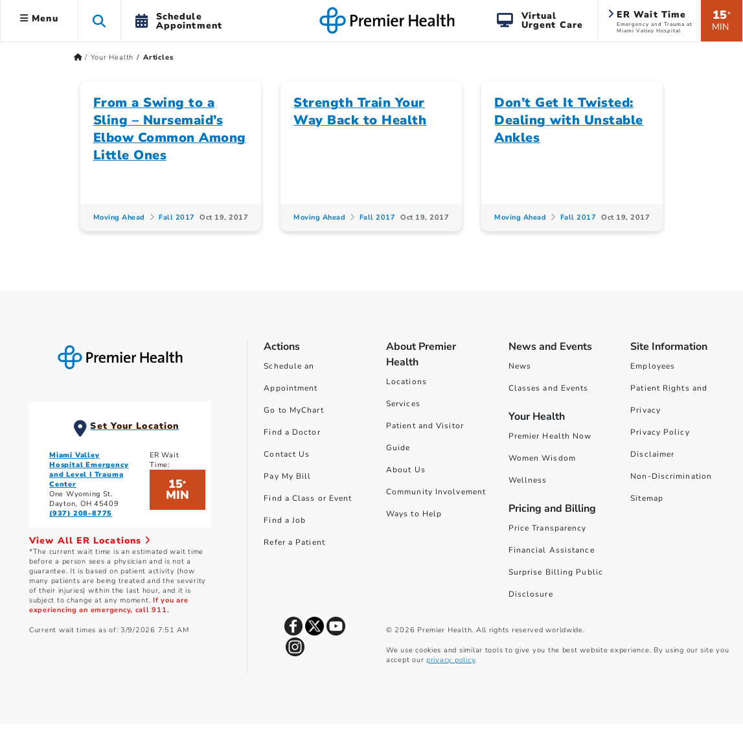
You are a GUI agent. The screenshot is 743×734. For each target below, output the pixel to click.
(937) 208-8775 (80, 513)
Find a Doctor (292, 432)
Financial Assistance (552, 550)
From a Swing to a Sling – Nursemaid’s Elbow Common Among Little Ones (169, 129)
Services (403, 403)
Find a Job (285, 520)
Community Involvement (436, 492)
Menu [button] (39, 18)
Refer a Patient (294, 542)
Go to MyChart (293, 410)
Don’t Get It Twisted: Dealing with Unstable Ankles (568, 120)
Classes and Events (549, 388)
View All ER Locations (90, 540)
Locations (406, 381)
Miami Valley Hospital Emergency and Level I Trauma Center (88, 469)
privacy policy (450, 660)
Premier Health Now (550, 436)
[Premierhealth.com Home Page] (78, 57)
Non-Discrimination (671, 476)
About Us (406, 469)
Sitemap (646, 498)
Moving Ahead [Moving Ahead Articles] (119, 217)
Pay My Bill (287, 476)
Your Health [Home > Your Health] (112, 57)
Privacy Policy (659, 432)
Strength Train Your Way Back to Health (359, 111)
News (520, 366)
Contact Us (287, 454)
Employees (652, 366)
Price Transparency (548, 528)
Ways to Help (414, 514)
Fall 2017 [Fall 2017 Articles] (177, 217)
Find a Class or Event (308, 498)
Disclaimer (652, 454)
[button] (99, 20)
